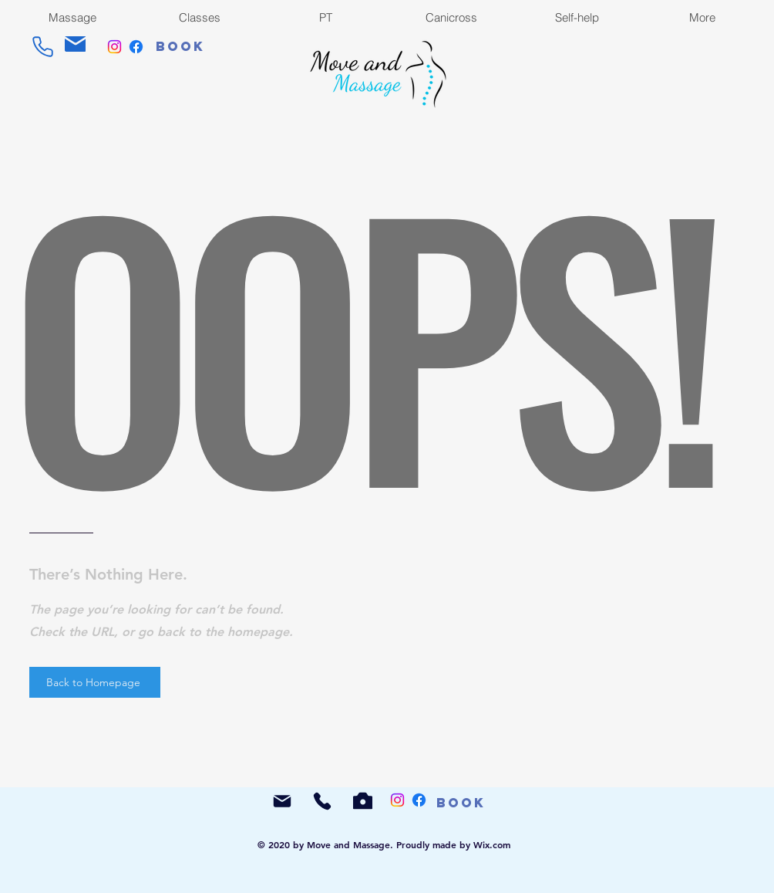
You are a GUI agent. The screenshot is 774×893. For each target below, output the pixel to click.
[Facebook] (136, 47)
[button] (702, 17)
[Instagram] (114, 47)
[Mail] (75, 43)
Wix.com (491, 844)
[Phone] (42, 47)
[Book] (180, 47)
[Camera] (362, 800)
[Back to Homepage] (94, 682)
